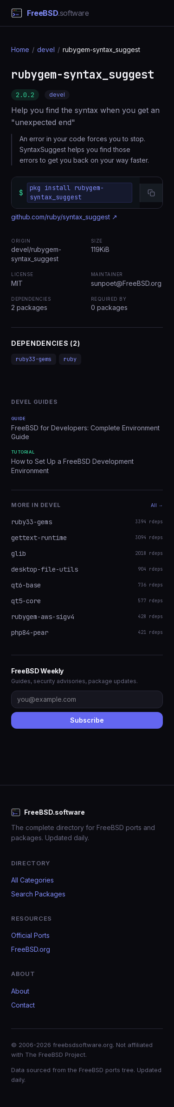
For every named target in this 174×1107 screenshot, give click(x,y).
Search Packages (38, 894)
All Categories (32, 880)
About (20, 991)
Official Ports (30, 935)
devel (46, 49)
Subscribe (87, 720)
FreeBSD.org (30, 949)
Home (20, 49)
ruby (70, 359)
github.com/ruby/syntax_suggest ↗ (64, 217)
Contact (23, 1005)
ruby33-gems (34, 359)
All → (157, 505)
